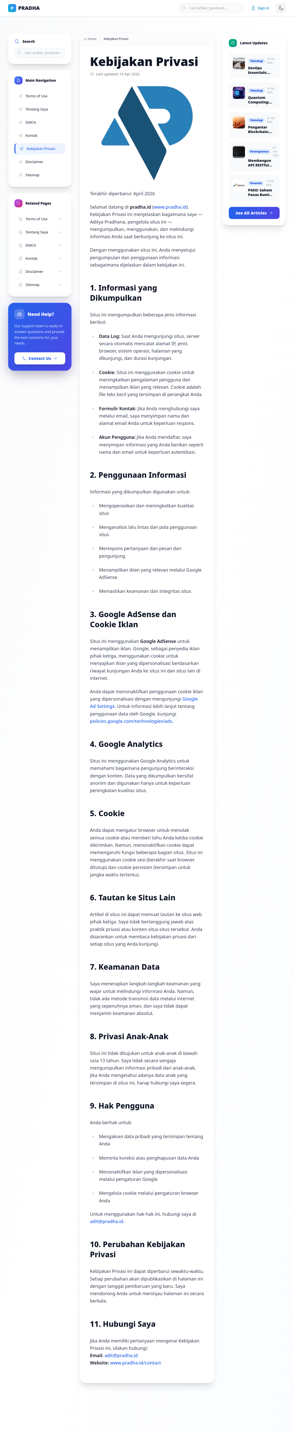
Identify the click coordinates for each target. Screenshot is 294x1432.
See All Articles (254, 213)
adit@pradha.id (106, 1221)
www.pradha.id (170, 207)
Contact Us (39, 358)
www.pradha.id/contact (135, 1363)
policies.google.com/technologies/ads (131, 721)
